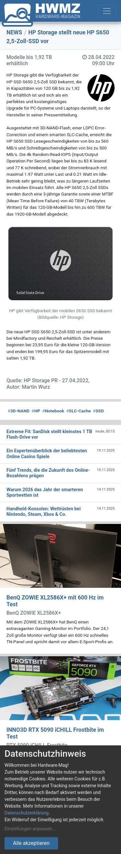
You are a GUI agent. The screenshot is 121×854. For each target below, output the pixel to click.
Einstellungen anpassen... (30, 828)
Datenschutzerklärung (26, 812)
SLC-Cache (78, 410)
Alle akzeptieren (31, 843)
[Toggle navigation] (107, 11)
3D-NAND (18, 410)
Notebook (53, 410)
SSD (98, 410)
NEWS (14, 32)
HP (36, 410)
